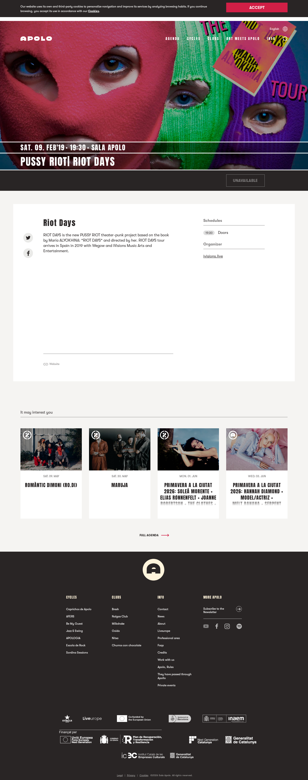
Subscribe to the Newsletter (213, 606)
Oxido (116, 627)
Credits (162, 648)
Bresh (115, 605)
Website (54, 360)
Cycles (193, 34)
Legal (120, 771)
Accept (257, 9)
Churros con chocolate (126, 641)
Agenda (173, 34)
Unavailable (245, 177)
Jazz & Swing (74, 627)
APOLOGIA (73, 634)
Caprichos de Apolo (78, 605)
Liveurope (164, 627)
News (161, 612)
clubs (213, 34)
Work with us (166, 656)
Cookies (93, 11)
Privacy (131, 771)
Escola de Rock (75, 641)
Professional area (169, 634)
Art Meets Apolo (243, 34)
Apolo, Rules (165, 663)
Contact (163, 605)
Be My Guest (74, 619)
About (161, 619)
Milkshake (118, 619)
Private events (166, 681)
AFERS (70, 612)
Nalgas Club (120, 612)
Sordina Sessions (77, 648)
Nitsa (115, 634)
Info (271, 34)
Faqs (161, 641)
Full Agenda (154, 531)
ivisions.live (213, 252)
